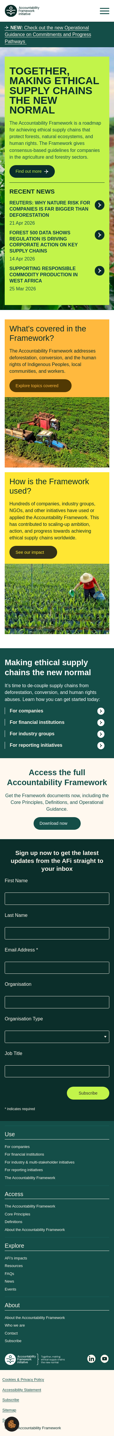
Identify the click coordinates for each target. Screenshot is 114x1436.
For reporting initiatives (36, 745)
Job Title (13, 1053)
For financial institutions (37, 722)
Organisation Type (24, 1018)
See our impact (30, 552)
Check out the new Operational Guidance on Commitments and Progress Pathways (48, 34)
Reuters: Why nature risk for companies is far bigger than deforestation (49, 209)
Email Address (21, 949)
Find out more (29, 171)
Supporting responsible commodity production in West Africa (43, 274)
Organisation (18, 984)
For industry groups (32, 733)
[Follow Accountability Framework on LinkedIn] (91, 1359)
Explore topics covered (37, 385)
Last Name (16, 915)
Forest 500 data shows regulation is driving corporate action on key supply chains (43, 241)
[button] (11, 1423)
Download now (53, 823)
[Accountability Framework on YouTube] (104, 1359)
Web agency (89, 1397)
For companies (26, 710)
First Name (16, 880)
